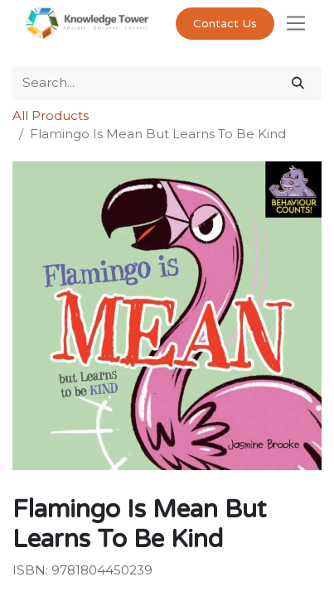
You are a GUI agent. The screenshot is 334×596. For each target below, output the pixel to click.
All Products (50, 115)
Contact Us (225, 24)
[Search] (298, 83)
